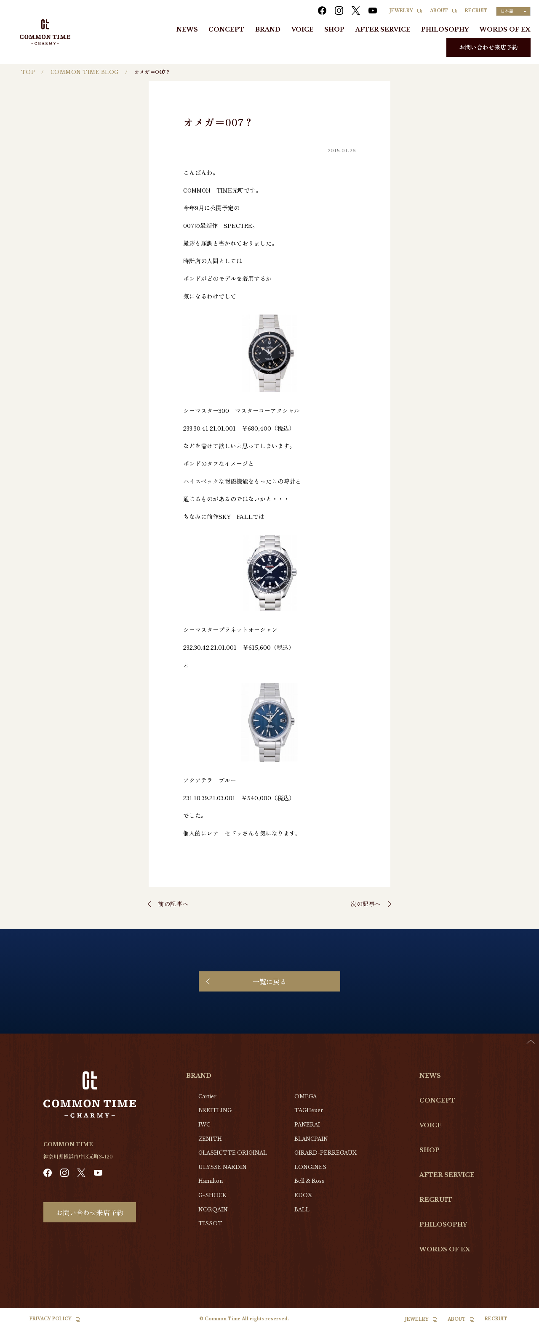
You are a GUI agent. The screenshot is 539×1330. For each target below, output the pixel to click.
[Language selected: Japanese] (513, 11)
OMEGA (305, 1096)
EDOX (303, 1195)
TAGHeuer (308, 1110)
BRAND (267, 29)
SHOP (334, 29)
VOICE (302, 29)
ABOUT (439, 10)
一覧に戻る (269, 981)
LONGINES (310, 1167)
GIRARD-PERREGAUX (325, 1153)
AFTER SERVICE (383, 29)
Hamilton (210, 1181)
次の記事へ (365, 903)
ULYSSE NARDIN (222, 1167)
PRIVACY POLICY (50, 1319)
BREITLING (215, 1110)
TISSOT (210, 1223)
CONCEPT (226, 29)
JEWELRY (401, 10)
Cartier (207, 1096)
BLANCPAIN (311, 1139)
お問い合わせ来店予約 (488, 47)
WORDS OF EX (505, 29)
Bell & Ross (309, 1181)
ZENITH (210, 1139)
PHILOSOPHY (445, 29)
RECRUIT (476, 10)
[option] (518, 1323)
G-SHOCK (212, 1195)
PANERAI (307, 1124)
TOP (28, 72)
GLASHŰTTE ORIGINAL (232, 1153)
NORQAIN (213, 1209)
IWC (204, 1124)
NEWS (187, 29)
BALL (302, 1209)
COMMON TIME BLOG (85, 72)
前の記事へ (173, 903)
